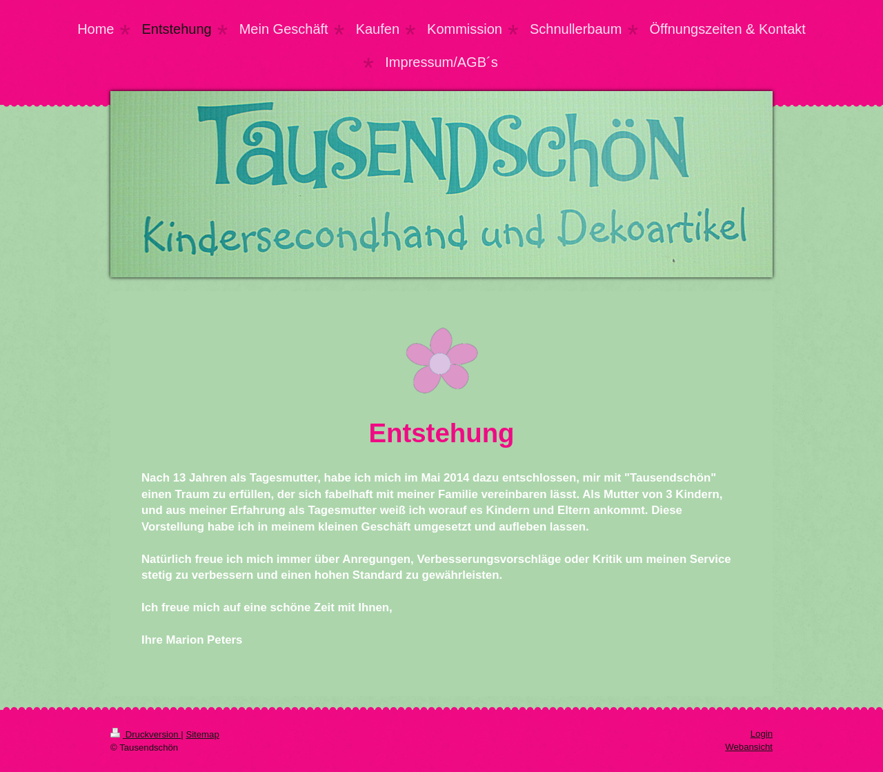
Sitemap (202, 734)
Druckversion (145, 734)
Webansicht (749, 747)
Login (762, 734)
